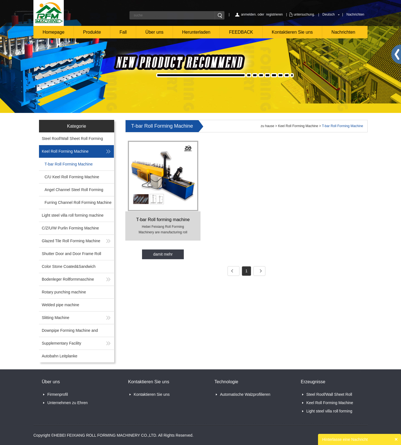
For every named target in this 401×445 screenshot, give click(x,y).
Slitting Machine (55, 317)
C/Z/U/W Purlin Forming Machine (70, 228)
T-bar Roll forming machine (163, 219)
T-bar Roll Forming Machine (69, 164)
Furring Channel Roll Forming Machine (78, 202)
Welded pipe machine (60, 305)
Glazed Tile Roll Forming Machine (71, 241)
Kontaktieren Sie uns (292, 32)
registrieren (274, 14)
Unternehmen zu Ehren (67, 402)
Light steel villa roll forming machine (73, 215)
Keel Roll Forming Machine (65, 151)
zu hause (267, 126)
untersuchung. (304, 14)
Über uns (154, 32)
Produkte (92, 32)
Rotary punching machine (64, 292)
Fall (123, 32)
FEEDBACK (241, 32)
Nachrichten (355, 14)
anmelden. (248, 14)
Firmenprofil (57, 394)
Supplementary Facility (61, 343)
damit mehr (163, 254)
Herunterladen (196, 32)
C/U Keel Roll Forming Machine (72, 177)
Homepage (53, 32)
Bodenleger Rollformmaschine (68, 279)
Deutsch (328, 14)
